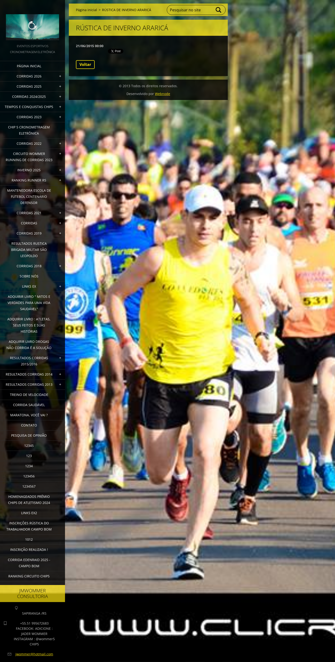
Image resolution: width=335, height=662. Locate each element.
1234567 (29, 486)
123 (29, 455)
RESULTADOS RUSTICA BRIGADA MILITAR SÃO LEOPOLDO (29, 249)
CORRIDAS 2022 (29, 143)
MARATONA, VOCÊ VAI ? (29, 415)
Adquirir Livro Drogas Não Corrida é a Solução (28, 344)
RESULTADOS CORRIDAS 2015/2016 (29, 361)
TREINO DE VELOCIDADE (29, 394)
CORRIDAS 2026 (29, 76)
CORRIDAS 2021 (29, 213)
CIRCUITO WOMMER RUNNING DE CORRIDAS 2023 (29, 156)
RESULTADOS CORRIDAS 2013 (29, 384)
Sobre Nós (29, 276)
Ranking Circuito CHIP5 (29, 576)
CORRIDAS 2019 (29, 233)
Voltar (85, 64)
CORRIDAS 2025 (29, 86)
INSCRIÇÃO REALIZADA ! (29, 549)
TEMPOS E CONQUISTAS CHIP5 (29, 106)
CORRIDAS (29, 223)
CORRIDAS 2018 (29, 266)
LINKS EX (29, 286)
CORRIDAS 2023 (29, 117)
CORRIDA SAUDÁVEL (29, 405)
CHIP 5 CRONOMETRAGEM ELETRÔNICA (29, 130)
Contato (29, 425)
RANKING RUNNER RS (29, 180)
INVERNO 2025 (29, 170)
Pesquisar (219, 10)
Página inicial (29, 66)
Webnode (162, 93)
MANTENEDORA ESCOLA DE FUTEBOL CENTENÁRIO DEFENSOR (29, 196)
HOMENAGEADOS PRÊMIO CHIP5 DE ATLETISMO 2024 (29, 499)
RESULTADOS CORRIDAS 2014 (29, 374)
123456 (29, 476)
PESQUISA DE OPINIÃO (29, 435)
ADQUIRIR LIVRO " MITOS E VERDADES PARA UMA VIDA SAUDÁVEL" (29, 302)
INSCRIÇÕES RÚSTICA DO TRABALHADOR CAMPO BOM (29, 526)
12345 (29, 445)
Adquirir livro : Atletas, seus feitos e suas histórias (29, 325)
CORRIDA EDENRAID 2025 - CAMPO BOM (29, 563)
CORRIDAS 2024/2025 (29, 96)
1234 (29, 466)
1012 (29, 539)
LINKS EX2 (29, 513)
